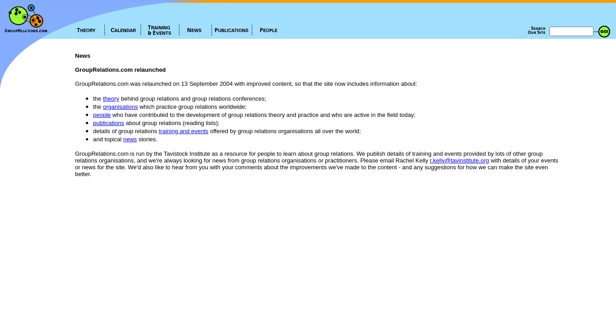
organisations (120, 106)
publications (108, 123)
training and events (183, 131)
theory (111, 98)
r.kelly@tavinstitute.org (459, 160)
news (130, 139)
